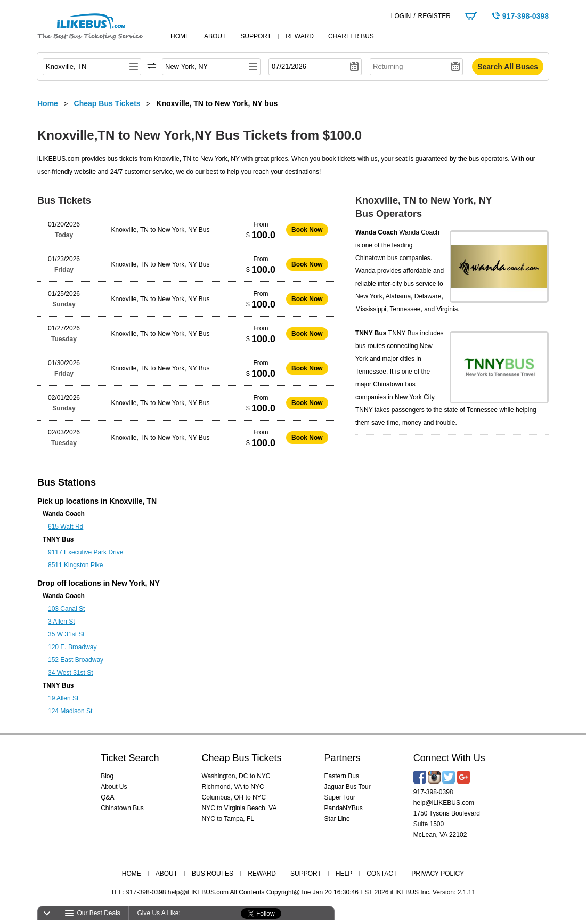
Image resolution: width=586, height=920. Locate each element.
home (180, 36)
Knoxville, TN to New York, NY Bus (160, 229)
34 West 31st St (70, 672)
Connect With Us (449, 758)
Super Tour (339, 797)
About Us (114, 786)
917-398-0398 (433, 792)
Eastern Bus (341, 776)
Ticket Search (130, 758)
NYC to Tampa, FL (228, 818)
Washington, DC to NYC (236, 776)
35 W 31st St (66, 634)
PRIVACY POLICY (437, 873)
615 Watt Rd (65, 526)
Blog (107, 776)
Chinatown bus (376, 258)
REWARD (262, 873)
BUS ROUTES (212, 873)
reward (300, 36)
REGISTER (434, 16)
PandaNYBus (343, 808)
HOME (131, 873)
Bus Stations (66, 482)
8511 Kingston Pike (75, 565)
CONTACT (382, 873)
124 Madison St (70, 711)
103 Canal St (66, 608)
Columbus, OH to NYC (234, 797)
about (215, 36)
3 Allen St (61, 621)
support (255, 36)
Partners (342, 758)
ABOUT (166, 873)
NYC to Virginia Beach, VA (239, 808)
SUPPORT (305, 873)
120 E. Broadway (72, 647)
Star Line (337, 818)
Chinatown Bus (122, 808)
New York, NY (136, 583)
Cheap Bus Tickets (242, 758)
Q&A (107, 797)
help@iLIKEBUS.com (443, 802)
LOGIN (401, 16)
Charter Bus (351, 36)
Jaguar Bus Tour (347, 786)
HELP (344, 873)
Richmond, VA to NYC (233, 786)
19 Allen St (63, 698)
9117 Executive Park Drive (85, 552)
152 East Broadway (75, 660)
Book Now (307, 229)
